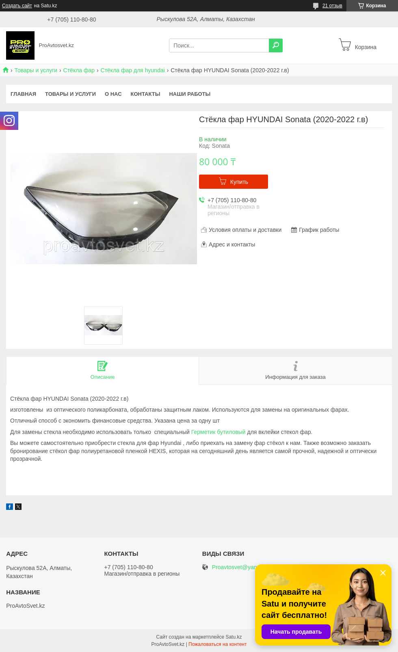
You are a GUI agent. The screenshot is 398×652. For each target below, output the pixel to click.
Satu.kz (233, 637)
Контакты (145, 94)
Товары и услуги (35, 70)
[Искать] (276, 45)
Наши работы (189, 94)
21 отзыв (332, 6)
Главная (23, 94)
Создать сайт (17, 6)
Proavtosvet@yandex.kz (242, 567)
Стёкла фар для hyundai (133, 70)
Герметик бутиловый (218, 432)
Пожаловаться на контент (217, 644)
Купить (239, 182)
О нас (113, 94)
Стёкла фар (79, 70)
